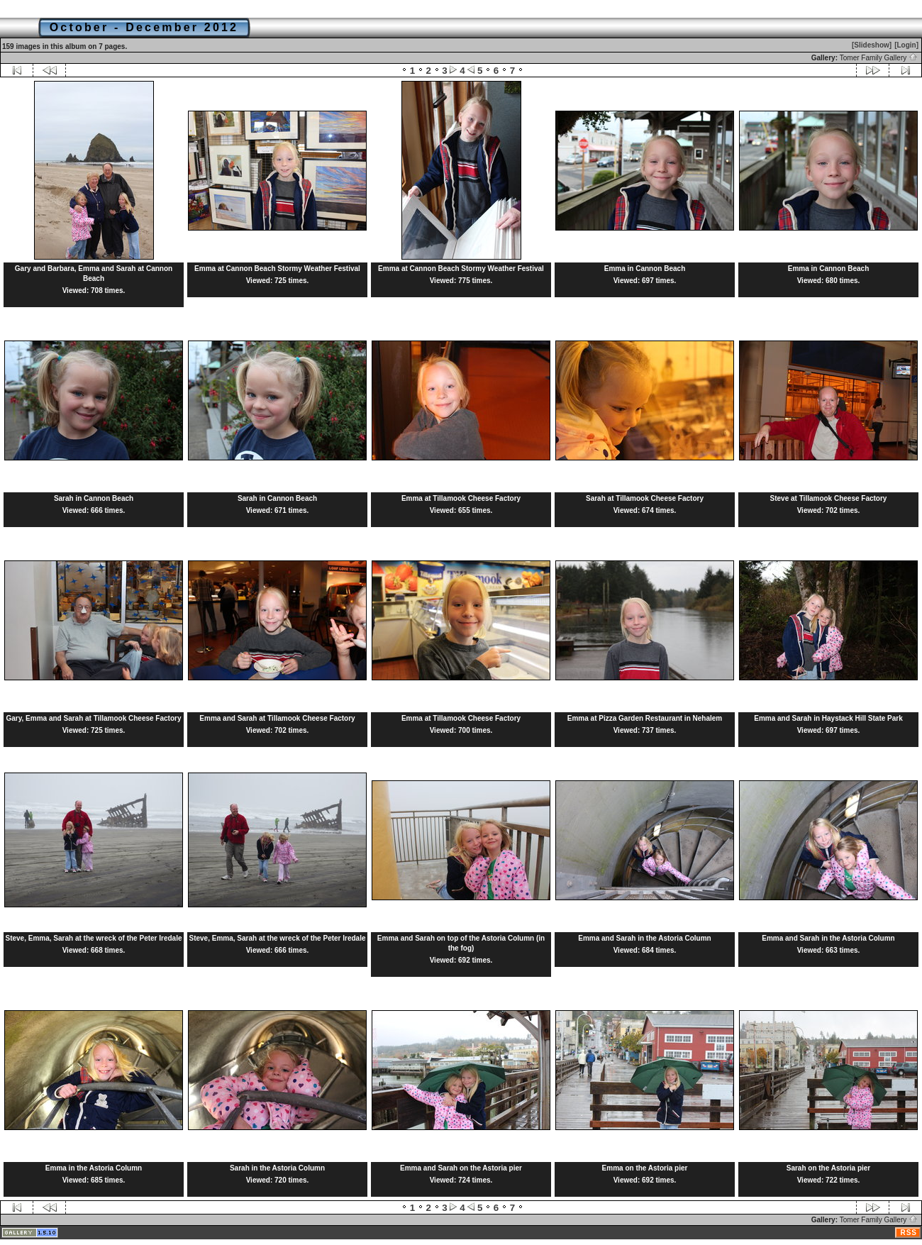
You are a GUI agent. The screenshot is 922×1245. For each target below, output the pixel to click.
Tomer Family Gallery (879, 58)
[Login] (906, 45)
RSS (908, 1232)
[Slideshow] (872, 45)
